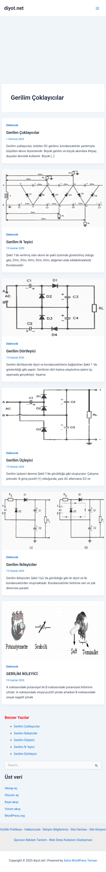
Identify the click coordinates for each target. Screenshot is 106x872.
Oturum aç (12, 795)
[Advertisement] (53, 48)
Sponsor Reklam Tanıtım (30, 840)
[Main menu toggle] (97, 8)
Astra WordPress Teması (80, 860)
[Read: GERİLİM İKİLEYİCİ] (53, 630)
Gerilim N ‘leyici (19, 242)
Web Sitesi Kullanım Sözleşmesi (70, 840)
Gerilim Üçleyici (19, 460)
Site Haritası (79, 829)
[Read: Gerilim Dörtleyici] (53, 307)
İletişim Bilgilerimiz (55, 829)
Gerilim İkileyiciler (21, 564)
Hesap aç (11, 788)
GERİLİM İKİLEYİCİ (22, 673)
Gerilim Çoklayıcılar (22, 132)
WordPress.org (15, 816)
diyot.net (14, 8)
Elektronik (12, 125)
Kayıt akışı (11, 802)
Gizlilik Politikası (11, 829)
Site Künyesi (97, 829)
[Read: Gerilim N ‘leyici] (53, 198)
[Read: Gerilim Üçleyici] (53, 416)
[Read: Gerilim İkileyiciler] (53, 521)
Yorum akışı (12, 809)
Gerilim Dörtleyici (21, 351)
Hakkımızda (32, 829)
